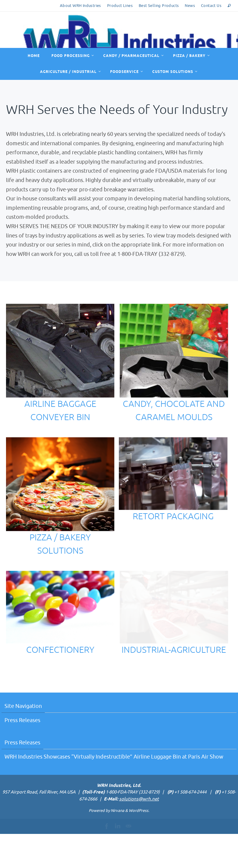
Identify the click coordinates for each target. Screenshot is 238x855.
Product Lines (120, 5)
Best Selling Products (159, 5)
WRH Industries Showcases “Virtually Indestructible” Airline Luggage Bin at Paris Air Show (114, 778)
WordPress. (139, 832)
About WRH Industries (80, 5)
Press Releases (22, 741)
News (190, 5)
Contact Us (211, 5)
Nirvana (117, 832)
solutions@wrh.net (139, 820)
